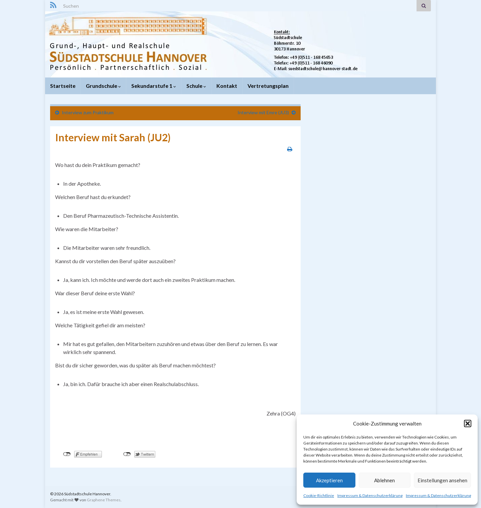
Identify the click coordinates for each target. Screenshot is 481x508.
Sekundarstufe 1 (153, 85)
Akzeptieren (329, 480)
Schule (196, 85)
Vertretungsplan (268, 85)
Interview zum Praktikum (88, 112)
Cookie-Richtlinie (318, 495)
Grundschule (103, 85)
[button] (467, 423)
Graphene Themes (104, 499)
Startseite (62, 85)
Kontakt (226, 85)
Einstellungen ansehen (442, 480)
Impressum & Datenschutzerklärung (370, 495)
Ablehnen (384, 480)
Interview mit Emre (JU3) (263, 112)
